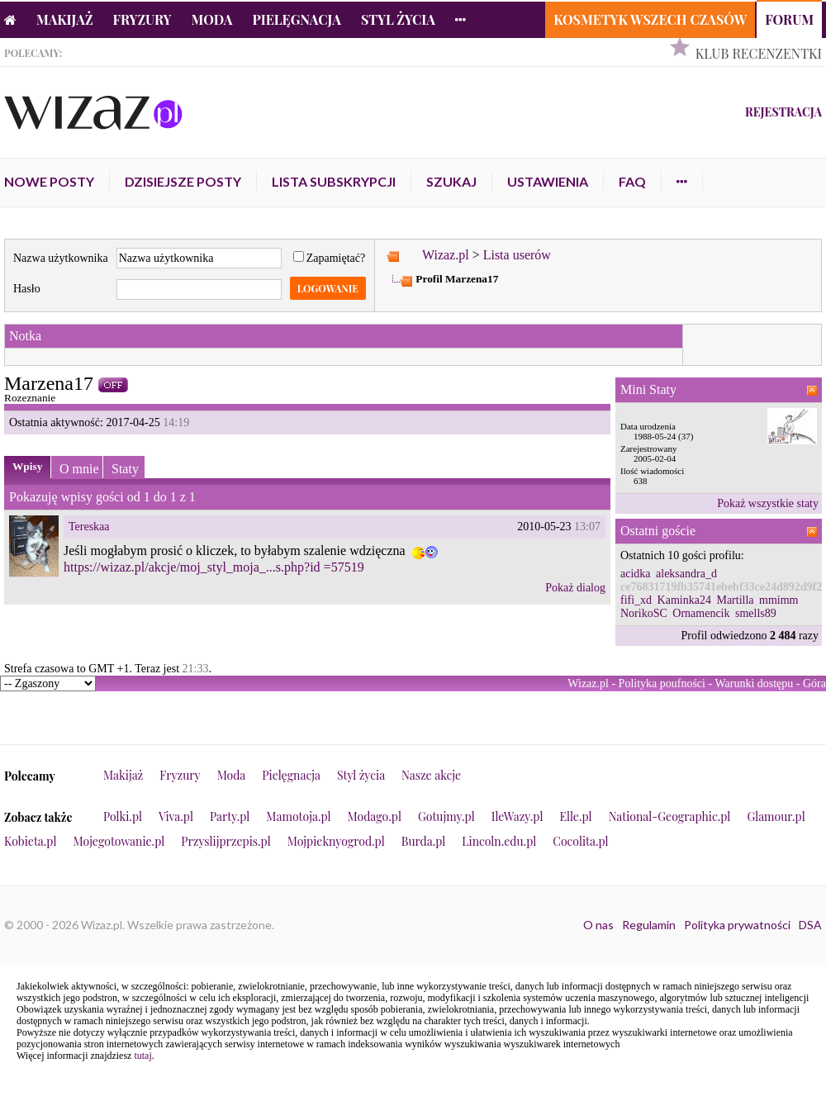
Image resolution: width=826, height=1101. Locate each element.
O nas (598, 925)
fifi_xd (636, 600)
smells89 (755, 613)
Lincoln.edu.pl (499, 841)
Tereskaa (89, 526)
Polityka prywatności (737, 925)
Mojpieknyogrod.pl (336, 841)
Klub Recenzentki (758, 53)
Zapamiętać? (329, 258)
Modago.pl (374, 816)
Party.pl (229, 816)
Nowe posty (49, 181)
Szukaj (451, 181)
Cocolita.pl (580, 841)
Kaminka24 (684, 600)
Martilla (734, 600)
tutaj (142, 1055)
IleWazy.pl (517, 816)
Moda (212, 19)
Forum (789, 19)
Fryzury (142, 19)
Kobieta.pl (30, 841)
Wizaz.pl (445, 255)
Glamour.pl (776, 816)
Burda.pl (423, 841)
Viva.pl (176, 816)
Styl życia (398, 19)
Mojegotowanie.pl (119, 841)
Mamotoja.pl (298, 816)
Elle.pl (575, 816)
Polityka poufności (662, 683)
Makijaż (64, 19)
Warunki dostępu (753, 683)
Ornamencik (700, 613)
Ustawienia (547, 181)
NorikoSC (643, 613)
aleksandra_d (686, 573)
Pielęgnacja (296, 19)
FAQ (632, 181)
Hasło (26, 288)
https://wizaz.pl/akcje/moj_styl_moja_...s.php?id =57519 (214, 567)
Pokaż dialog (575, 587)
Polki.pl (122, 816)
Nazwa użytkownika (60, 258)
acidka (635, 573)
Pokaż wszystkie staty (768, 503)
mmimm (778, 600)
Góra (814, 683)
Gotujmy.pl (446, 816)
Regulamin (649, 925)
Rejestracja (783, 112)
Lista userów (517, 255)
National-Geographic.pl (670, 816)
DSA (810, 925)
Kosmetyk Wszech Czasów (650, 19)
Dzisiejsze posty (183, 181)
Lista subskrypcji (334, 181)
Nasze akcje (431, 775)
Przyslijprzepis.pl (225, 841)
